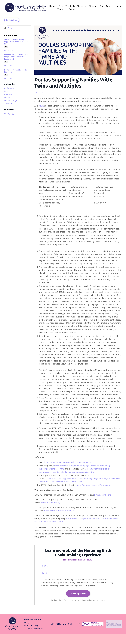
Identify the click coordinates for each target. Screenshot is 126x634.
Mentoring (82, 6)
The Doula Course (70, 7)
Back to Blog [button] (11, 20)
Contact (109, 6)
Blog (102, 6)
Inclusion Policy (31, 625)
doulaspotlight (11, 100)
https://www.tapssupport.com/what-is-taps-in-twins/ (69, 462)
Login (118, 6)
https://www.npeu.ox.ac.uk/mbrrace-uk (95, 485)
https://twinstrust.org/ (51, 502)
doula (41, 105)
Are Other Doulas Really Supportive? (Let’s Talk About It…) (16, 42)
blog (6, 46)
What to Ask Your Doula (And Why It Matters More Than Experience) (16, 57)
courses (8, 94)
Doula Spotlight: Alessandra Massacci (15, 71)
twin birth (9, 103)
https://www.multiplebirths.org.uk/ (60, 510)
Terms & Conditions (33, 628)
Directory (93, 6)
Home (52, 6)
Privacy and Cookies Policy (33, 621)
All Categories (10, 88)
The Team (60, 7)
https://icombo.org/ (103, 494)
